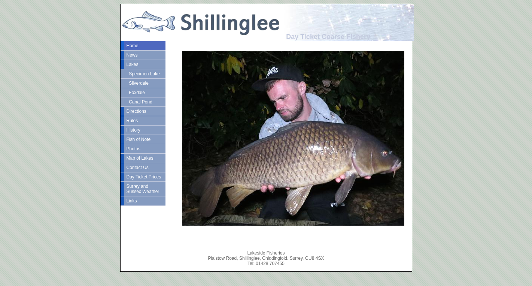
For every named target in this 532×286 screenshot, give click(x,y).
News (132, 55)
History (133, 130)
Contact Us (138, 167)
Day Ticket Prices (144, 177)
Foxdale (136, 92)
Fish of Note (139, 139)
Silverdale (138, 83)
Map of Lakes (140, 158)
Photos (133, 148)
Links (132, 201)
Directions (136, 111)
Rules (132, 120)
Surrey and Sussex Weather (143, 189)
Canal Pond (139, 102)
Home (133, 45)
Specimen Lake (143, 73)
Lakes (133, 64)
